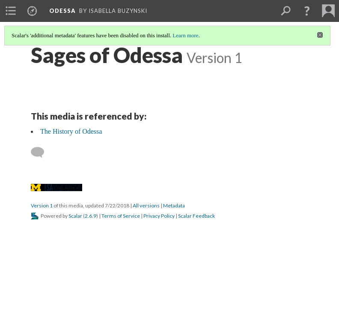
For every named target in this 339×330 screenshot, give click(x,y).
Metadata (174, 205)
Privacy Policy (159, 216)
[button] (307, 10)
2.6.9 (90, 216)
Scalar (75, 216)
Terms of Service (120, 216)
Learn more (185, 35)
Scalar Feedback (196, 216)
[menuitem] (10, 10)
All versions (146, 205)
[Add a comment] (41, 152)
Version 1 (42, 205)
